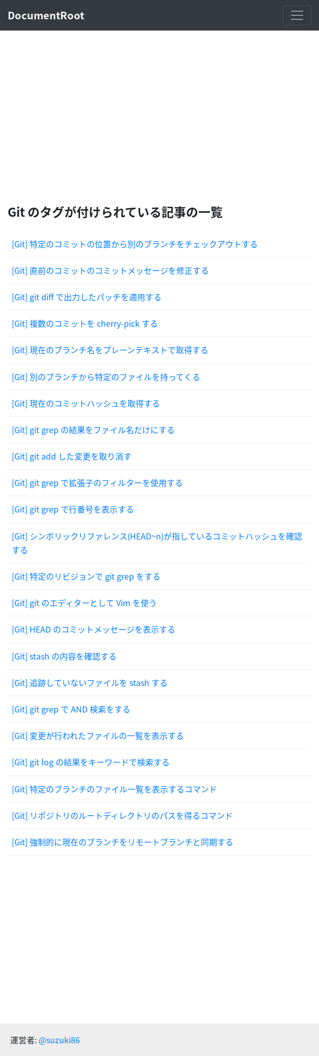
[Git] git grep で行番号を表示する (73, 509)
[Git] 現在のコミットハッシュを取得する (86, 403)
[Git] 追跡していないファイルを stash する (90, 682)
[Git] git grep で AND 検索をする (71, 709)
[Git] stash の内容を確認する (64, 656)
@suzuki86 (59, 1040)
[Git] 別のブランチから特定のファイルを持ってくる (106, 376)
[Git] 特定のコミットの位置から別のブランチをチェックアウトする (135, 244)
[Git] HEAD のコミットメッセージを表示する (93, 629)
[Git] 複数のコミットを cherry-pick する (85, 323)
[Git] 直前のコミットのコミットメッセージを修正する (110, 270)
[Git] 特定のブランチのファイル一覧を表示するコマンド (114, 789)
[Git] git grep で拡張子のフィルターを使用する (97, 482)
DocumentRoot (46, 15)
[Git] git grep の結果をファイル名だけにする (93, 429)
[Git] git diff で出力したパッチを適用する (87, 297)
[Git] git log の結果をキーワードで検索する (91, 762)
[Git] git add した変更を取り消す (71, 456)
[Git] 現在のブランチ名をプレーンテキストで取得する (110, 350)
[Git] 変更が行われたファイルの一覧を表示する (98, 735)
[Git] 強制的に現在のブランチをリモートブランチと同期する (122, 842)
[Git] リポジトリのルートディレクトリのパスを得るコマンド (122, 815)
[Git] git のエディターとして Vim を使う (84, 602)
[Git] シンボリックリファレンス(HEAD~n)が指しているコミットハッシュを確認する (157, 543)
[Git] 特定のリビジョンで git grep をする (86, 576)
